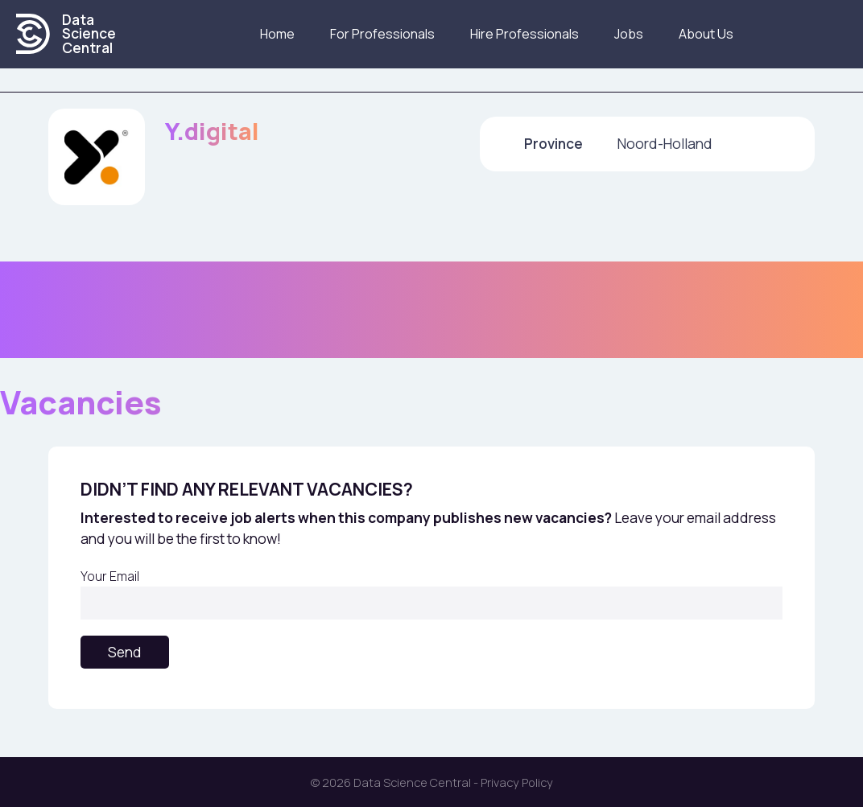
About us (706, 34)
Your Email (431, 593)
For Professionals (382, 34)
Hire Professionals (524, 34)
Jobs (628, 34)
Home (277, 34)
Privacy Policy (517, 782)
